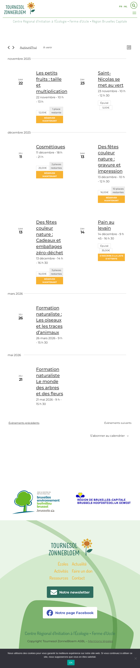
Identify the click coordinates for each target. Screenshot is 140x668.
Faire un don (82, 571)
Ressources (58, 578)
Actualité (79, 564)
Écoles (63, 564)
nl (125, 6)
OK (71, 662)
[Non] (135, 658)
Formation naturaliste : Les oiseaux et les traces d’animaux (49, 320)
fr (120, 6)
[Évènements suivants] (13, 47)
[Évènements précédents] (9, 47)
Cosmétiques (50, 147)
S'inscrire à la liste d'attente (111, 258)
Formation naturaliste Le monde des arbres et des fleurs (49, 382)
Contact (78, 578)
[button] (134, 13)
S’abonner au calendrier (107, 436)
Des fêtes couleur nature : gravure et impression (110, 159)
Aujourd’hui (28, 47)
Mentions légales (100, 641)
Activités (61, 571)
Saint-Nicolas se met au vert (110, 79)
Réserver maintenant (49, 119)
